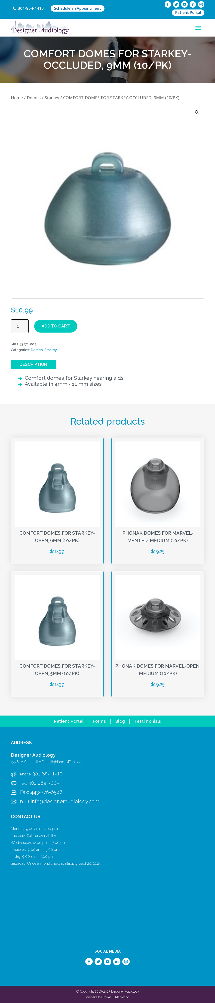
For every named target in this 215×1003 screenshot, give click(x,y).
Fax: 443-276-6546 (41, 792)
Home (17, 97)
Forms (99, 722)
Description (33, 364)
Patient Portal (188, 12)
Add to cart (56, 326)
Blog (120, 722)
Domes (34, 97)
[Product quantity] (20, 326)
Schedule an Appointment (78, 8)
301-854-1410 (31, 8)
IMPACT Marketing (116, 997)
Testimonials (147, 722)
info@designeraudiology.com (65, 801)
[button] (197, 112)
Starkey (52, 97)
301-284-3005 (43, 783)
